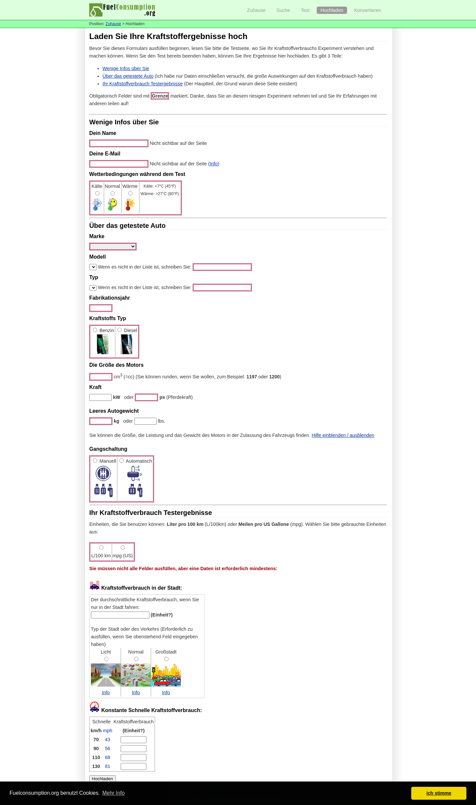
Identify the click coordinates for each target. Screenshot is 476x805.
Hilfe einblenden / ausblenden (343, 435)
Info (106, 692)
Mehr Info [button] (113, 793)
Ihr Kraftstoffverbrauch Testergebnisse (142, 83)
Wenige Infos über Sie (125, 68)
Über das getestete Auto (127, 76)
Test (305, 10)
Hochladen (332, 10)
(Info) (213, 163)
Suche (283, 10)
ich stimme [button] (438, 793)
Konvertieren (367, 10)
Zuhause (256, 10)
